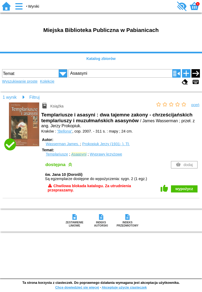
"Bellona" (64, 131)
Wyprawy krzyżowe (106, 154)
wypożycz (184, 189)
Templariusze (57, 154)
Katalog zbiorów (100, 58)
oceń (195, 105)
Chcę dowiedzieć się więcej (77, 287)
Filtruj (34, 97)
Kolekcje (47, 81)
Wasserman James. (63, 144)
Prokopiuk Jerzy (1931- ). (106, 144)
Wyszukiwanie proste (20, 81)
